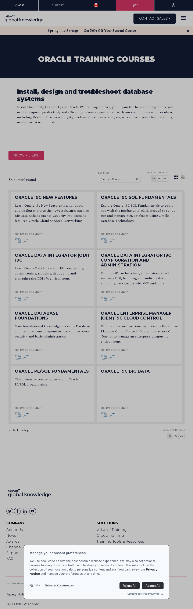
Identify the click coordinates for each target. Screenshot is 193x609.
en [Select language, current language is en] (35, 585)
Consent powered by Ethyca (146, 593)
